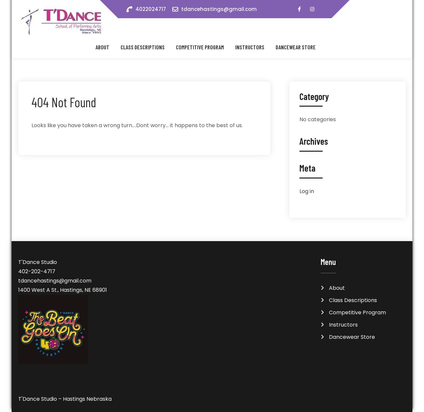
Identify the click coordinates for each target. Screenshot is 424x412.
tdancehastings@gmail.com (219, 9)
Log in (306, 191)
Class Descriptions (143, 47)
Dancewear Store (296, 47)
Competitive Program (200, 47)
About (102, 47)
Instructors (249, 47)
